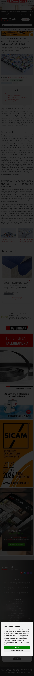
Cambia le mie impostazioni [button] (17, 650)
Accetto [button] (17, 647)
